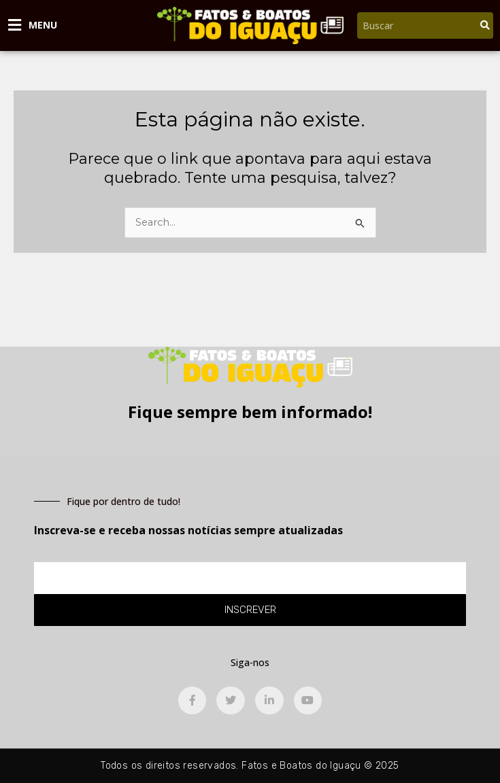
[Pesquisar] (485, 25)
